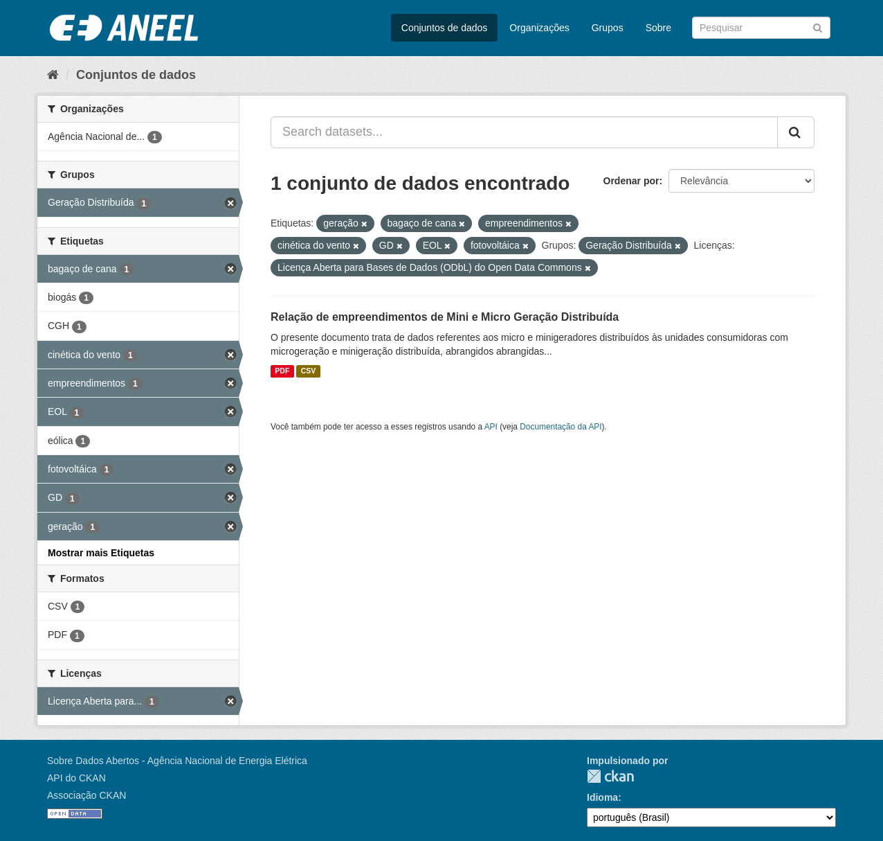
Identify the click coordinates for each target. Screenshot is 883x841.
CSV (308, 371)
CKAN (610, 776)
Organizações (539, 27)
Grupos (607, 27)
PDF (282, 371)
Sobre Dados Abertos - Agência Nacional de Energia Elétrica (177, 760)
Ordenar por (631, 180)
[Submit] (817, 27)
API (491, 427)
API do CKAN (76, 778)
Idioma (602, 797)
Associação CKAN (86, 795)
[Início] (53, 75)
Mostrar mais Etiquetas (101, 552)
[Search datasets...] (524, 132)
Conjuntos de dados (444, 27)
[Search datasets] (761, 28)
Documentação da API (560, 427)
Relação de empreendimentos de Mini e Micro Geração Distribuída (445, 317)
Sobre (658, 27)
